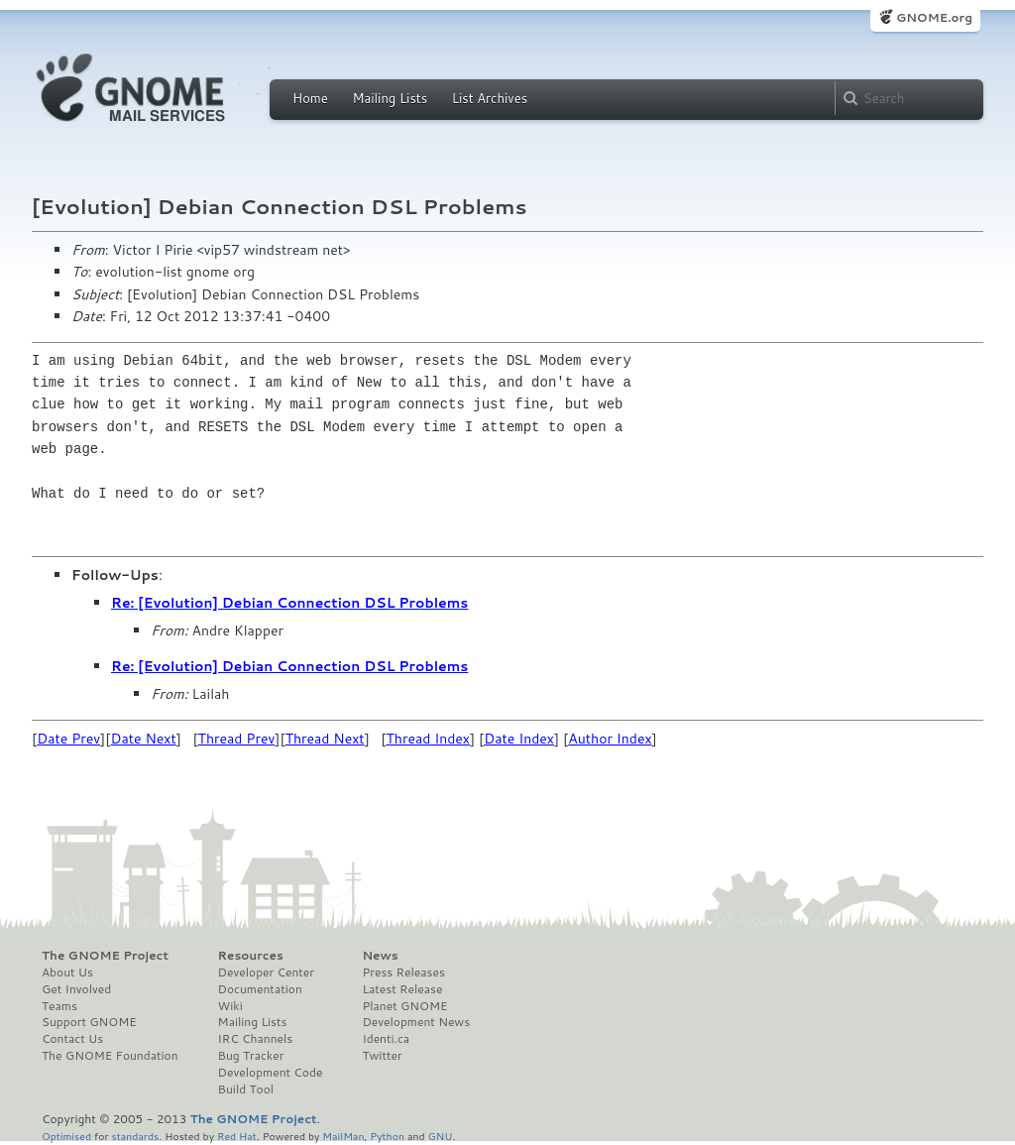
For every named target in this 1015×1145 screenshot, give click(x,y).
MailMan (343, 1135)
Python (387, 1135)
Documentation (260, 989)
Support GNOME (89, 1022)
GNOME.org (934, 17)
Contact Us (72, 1039)
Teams (59, 1006)
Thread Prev (237, 738)
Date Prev (68, 738)
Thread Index (429, 738)
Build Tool (246, 1089)
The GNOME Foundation (110, 1056)
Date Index (519, 738)
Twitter (381, 1056)
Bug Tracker (251, 1056)
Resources (250, 956)
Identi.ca (385, 1039)
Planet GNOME (404, 1006)
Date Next (142, 738)
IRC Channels (255, 1039)
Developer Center (266, 972)
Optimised (66, 1135)
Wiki (230, 1006)
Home (310, 98)
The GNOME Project (105, 956)
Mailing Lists (389, 98)
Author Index (609, 738)
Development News (416, 1022)
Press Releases (403, 972)
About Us (67, 972)
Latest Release (402, 989)
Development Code (270, 1073)
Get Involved (76, 989)
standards (135, 1135)
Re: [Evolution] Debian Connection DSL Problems (289, 603)
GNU (440, 1135)
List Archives (489, 98)
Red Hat (237, 1135)
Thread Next (325, 738)
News (379, 956)
